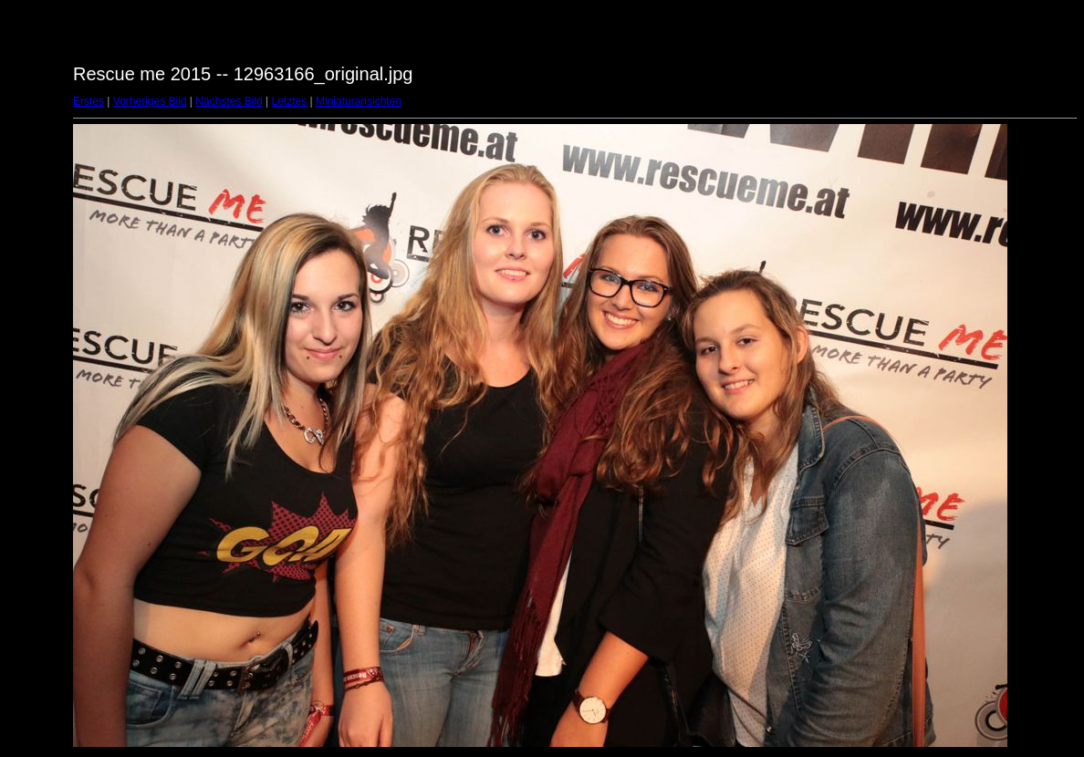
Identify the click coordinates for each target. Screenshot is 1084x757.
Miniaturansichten (358, 101)
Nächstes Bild (228, 101)
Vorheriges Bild (150, 101)
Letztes (289, 101)
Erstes (88, 101)
